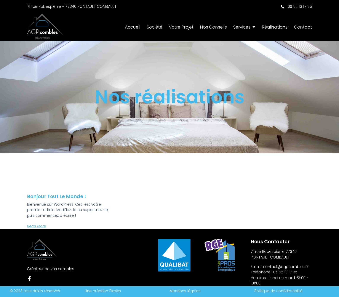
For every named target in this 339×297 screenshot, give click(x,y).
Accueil (132, 27)
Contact (303, 27)
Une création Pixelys (103, 291)
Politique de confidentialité (279, 291)
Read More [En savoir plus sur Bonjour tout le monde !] (36, 226)
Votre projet (181, 27)
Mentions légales (185, 291)
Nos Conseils (213, 27)
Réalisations (275, 27)
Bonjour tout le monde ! (56, 196)
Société (154, 27)
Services (244, 27)
